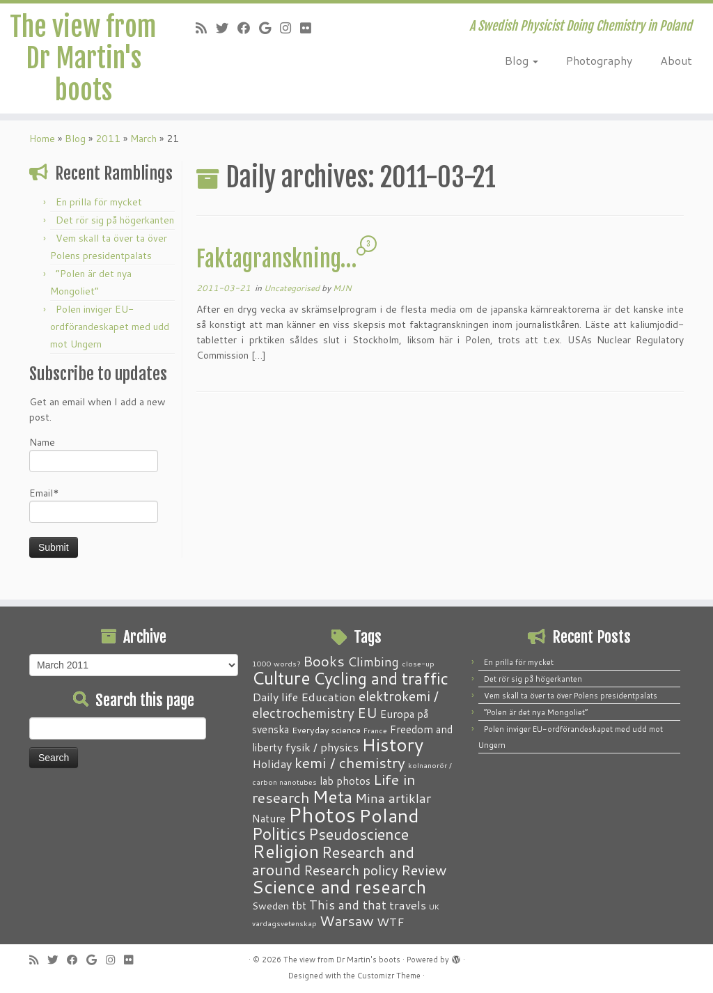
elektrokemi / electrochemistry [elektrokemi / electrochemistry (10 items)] (345, 704)
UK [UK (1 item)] (434, 906)
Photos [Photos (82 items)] (322, 814)
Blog (521, 60)
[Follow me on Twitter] (226, 28)
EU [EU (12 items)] (367, 712)
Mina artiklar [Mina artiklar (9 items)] (393, 798)
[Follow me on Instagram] (290, 28)
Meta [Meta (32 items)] (332, 796)
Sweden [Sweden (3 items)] (270, 906)
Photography (599, 60)
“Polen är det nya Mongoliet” (536, 712)
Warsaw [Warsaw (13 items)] (347, 921)
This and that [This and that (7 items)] (347, 905)
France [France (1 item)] (375, 730)
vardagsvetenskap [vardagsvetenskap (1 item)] (284, 923)
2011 (107, 151)
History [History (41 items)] (392, 744)
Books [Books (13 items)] (324, 661)
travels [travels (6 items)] (407, 904)
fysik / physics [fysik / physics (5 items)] (322, 747)
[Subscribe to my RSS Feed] (206, 28)
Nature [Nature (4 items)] (268, 818)
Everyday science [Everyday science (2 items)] (326, 730)
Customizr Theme (389, 975)
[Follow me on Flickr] (310, 28)
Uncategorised (293, 300)
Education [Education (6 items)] (328, 696)
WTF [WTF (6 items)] (391, 921)
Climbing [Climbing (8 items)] (373, 661)
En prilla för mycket (99, 214)
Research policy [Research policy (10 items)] (351, 870)
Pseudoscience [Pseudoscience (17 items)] (358, 834)
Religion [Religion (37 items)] (285, 850)
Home (42, 151)
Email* (93, 517)
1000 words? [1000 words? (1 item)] (276, 663)
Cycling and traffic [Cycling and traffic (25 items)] (380, 678)
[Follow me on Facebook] (248, 28)
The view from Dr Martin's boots (83, 61)
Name (93, 466)
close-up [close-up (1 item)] (418, 663)
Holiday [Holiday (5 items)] (272, 764)
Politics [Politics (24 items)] (279, 833)
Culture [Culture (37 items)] (281, 677)
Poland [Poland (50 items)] (389, 815)
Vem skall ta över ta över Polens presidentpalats (570, 695)
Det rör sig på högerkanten (115, 233)
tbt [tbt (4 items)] (299, 905)
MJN (342, 300)
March (143, 151)
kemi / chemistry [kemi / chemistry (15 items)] (350, 762)
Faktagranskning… (276, 272)
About (676, 60)
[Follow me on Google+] (269, 28)
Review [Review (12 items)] (423, 869)
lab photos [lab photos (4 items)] (345, 780)
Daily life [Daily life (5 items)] (275, 697)
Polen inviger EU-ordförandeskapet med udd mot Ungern (109, 339)
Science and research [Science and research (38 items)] (339, 886)
